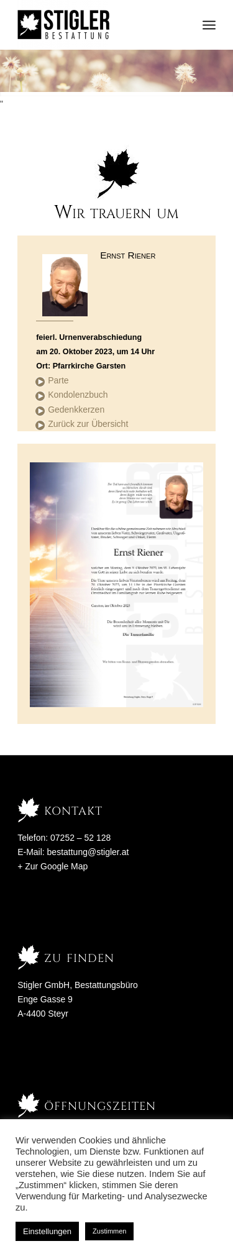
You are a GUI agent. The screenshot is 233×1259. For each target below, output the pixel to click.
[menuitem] (209, 25)
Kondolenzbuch (78, 395)
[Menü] (209, 25)
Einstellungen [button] (47, 1231)
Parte (58, 380)
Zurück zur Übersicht (88, 424)
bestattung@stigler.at (88, 852)
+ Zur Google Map (52, 866)
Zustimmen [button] (109, 1231)
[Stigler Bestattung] (96, 25)
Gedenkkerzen (76, 409)
